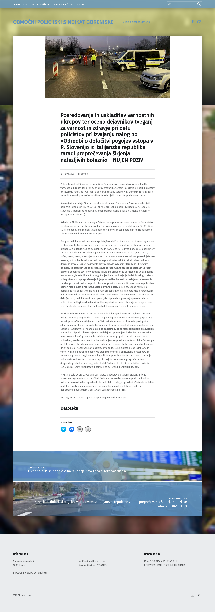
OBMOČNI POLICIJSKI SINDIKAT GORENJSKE (63, 22)
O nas (26, 4)
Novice (84, 173)
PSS (72, 4)
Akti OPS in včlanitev (41, 4)
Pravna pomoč (61, 4)
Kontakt (81, 4)
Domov (16, 4)
